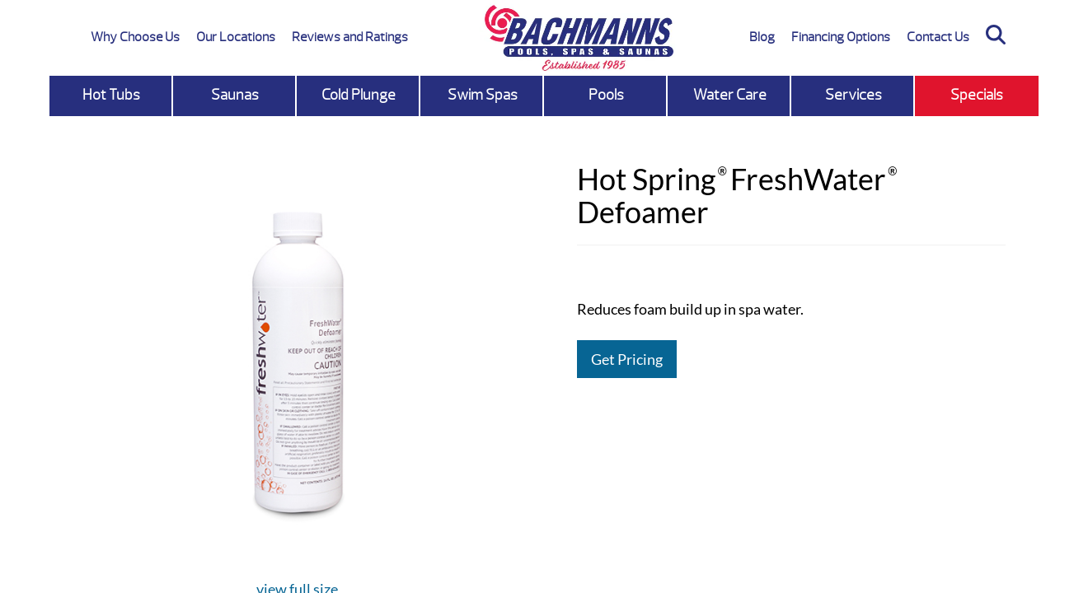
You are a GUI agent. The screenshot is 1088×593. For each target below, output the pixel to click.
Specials (976, 95)
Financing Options (840, 37)
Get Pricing (627, 359)
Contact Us (938, 37)
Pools (606, 95)
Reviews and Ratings (350, 37)
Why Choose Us (135, 37)
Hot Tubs (111, 95)
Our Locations (235, 37)
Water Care (730, 95)
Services (853, 95)
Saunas (235, 95)
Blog (762, 37)
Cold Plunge (358, 95)
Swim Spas (483, 95)
